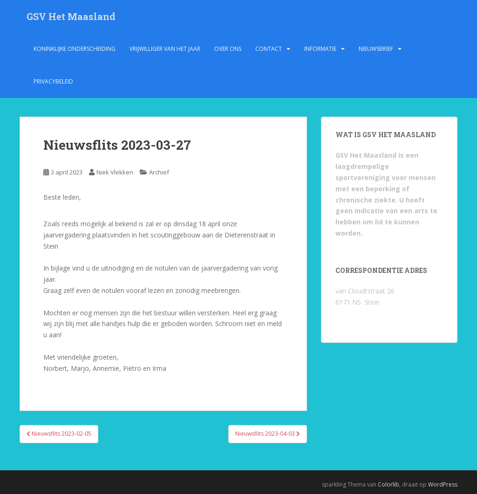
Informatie (320, 49)
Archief (159, 172)
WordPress (442, 484)
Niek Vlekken (114, 172)
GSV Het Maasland (71, 16)
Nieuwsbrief (376, 49)
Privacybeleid (53, 81)
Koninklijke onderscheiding (75, 49)
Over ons (227, 49)
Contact (268, 49)
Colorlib (388, 484)
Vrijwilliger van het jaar (164, 49)
